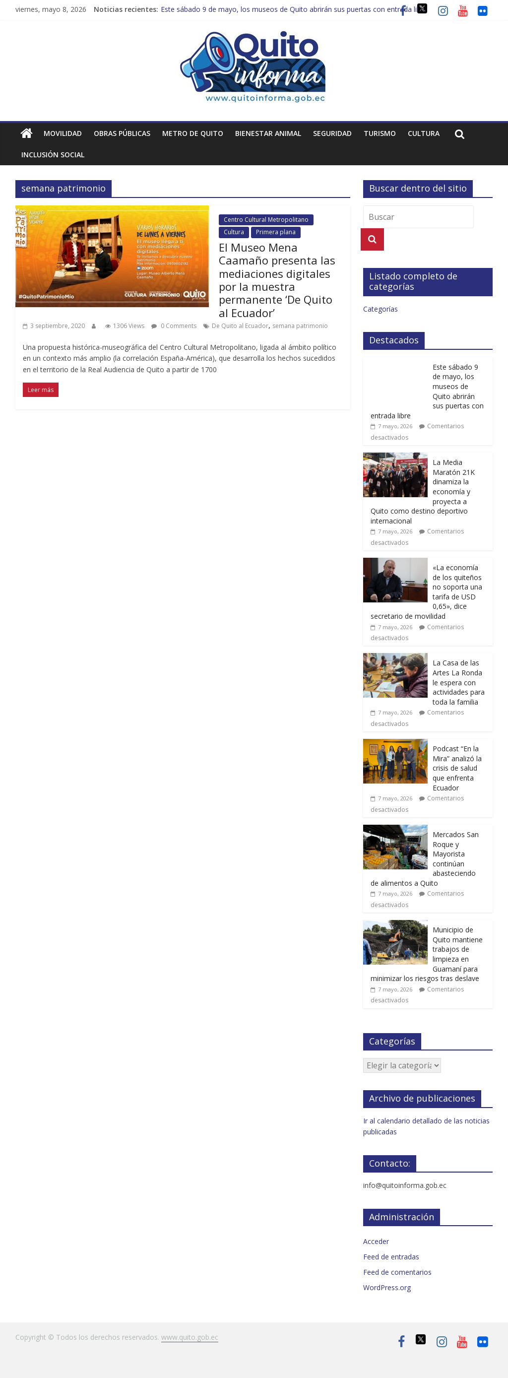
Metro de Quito (192, 133)
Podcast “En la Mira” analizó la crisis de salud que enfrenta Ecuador (457, 768)
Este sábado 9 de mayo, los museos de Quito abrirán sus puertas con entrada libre (294, 9)
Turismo (380, 133)
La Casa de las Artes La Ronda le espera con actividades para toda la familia (459, 682)
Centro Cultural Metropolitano (266, 219)
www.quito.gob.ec (189, 1337)
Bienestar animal (268, 133)
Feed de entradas (391, 1256)
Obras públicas (122, 133)
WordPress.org (387, 1287)
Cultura (424, 133)
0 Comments (173, 326)
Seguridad (332, 133)
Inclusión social (52, 154)
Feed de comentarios (397, 1272)
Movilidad (63, 133)
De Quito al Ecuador (240, 326)
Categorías (380, 309)
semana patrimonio (300, 326)
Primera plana (276, 232)
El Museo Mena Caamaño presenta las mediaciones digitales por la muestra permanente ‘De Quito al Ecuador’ (277, 280)
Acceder (376, 1241)
